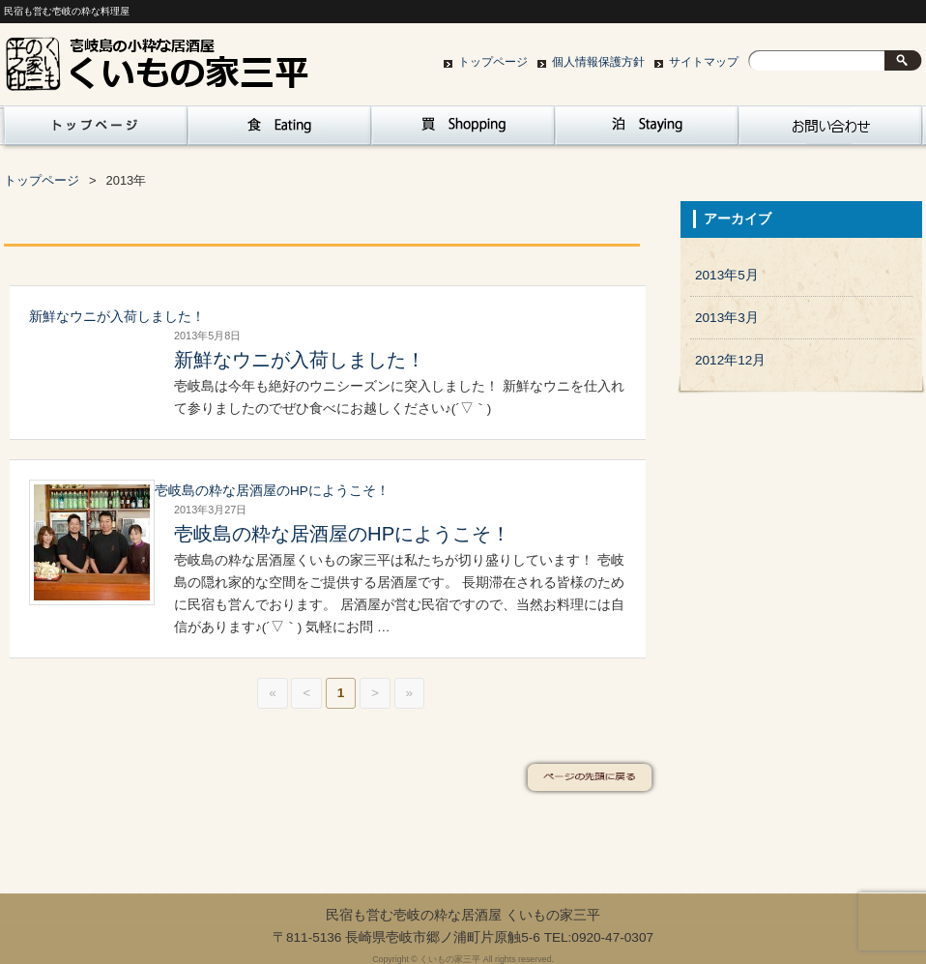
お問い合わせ (830, 130)
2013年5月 (727, 275)
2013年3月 (727, 317)
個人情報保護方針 (598, 62)
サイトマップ (703, 62)
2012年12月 (730, 360)
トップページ (493, 62)
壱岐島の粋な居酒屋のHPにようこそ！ (272, 490)
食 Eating (279, 130)
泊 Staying (646, 130)
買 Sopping (463, 130)
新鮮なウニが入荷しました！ (117, 316)
